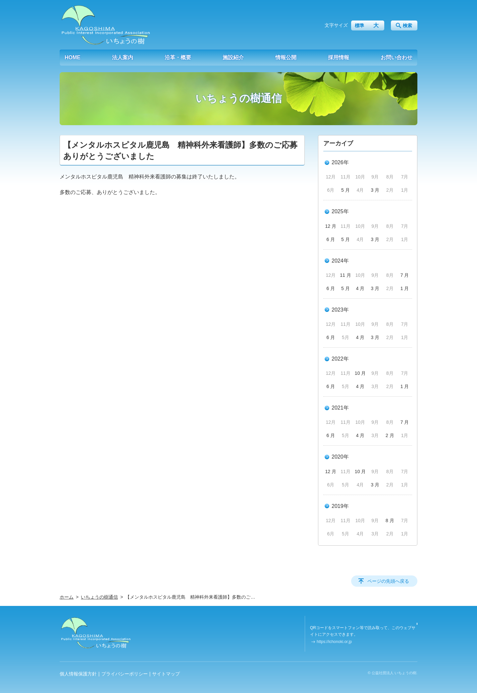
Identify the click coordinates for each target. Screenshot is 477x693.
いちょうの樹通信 (99, 597)
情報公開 (285, 57)
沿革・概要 (178, 57)
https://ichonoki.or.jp (334, 641)
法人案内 (122, 57)
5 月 (345, 190)
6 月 (330, 239)
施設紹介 (233, 57)
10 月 (360, 373)
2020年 (340, 457)
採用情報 (338, 57)
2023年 (340, 310)
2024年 (340, 261)
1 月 (404, 288)
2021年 (340, 408)
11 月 (345, 275)
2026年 (340, 162)
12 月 (330, 226)
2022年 (340, 359)
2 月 (390, 435)
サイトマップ (166, 673)
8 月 (390, 520)
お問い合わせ (396, 57)
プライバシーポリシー (124, 673)
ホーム (67, 597)
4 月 (360, 288)
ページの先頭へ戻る (388, 581)
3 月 (375, 190)
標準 (359, 25)
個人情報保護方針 (78, 673)
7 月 (404, 275)
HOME (72, 57)
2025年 (340, 211)
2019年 (340, 506)
